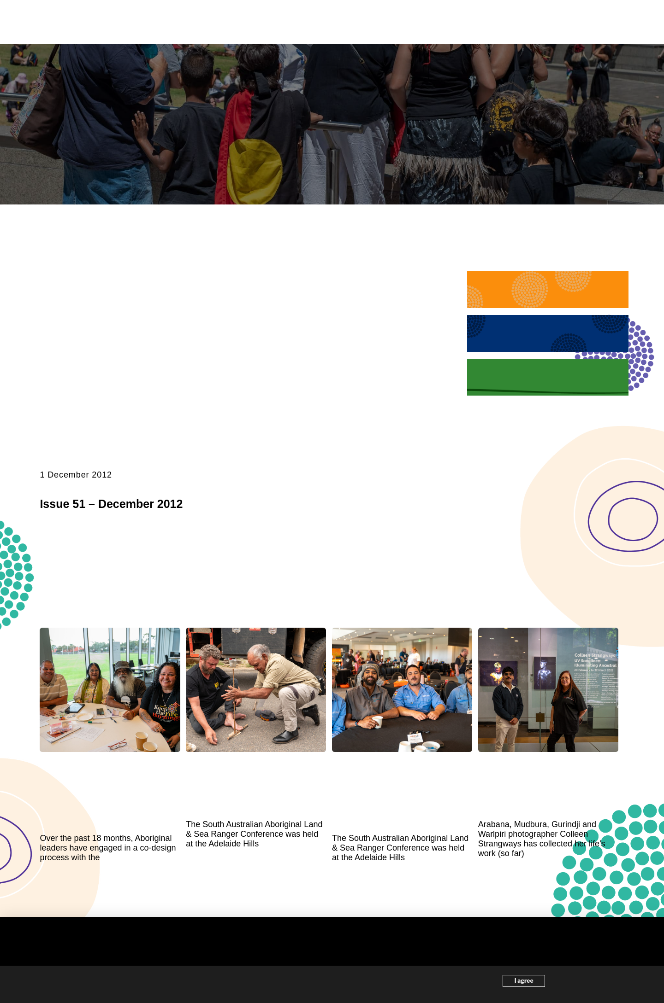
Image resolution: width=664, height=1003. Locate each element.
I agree (524, 980)
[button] (614, 22)
